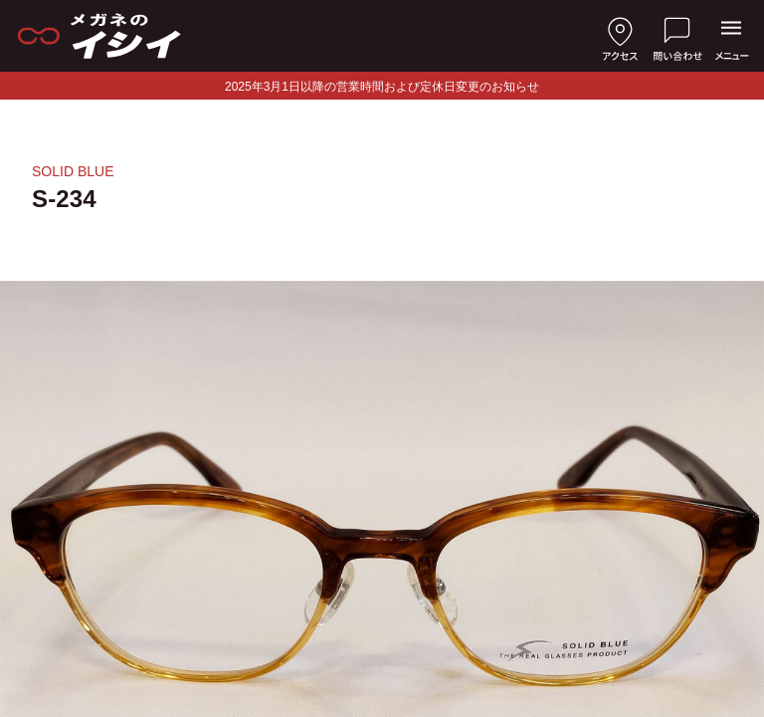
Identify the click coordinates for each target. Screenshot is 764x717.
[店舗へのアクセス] (620, 36)
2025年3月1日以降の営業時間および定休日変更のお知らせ (382, 87)
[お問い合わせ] (677, 36)
